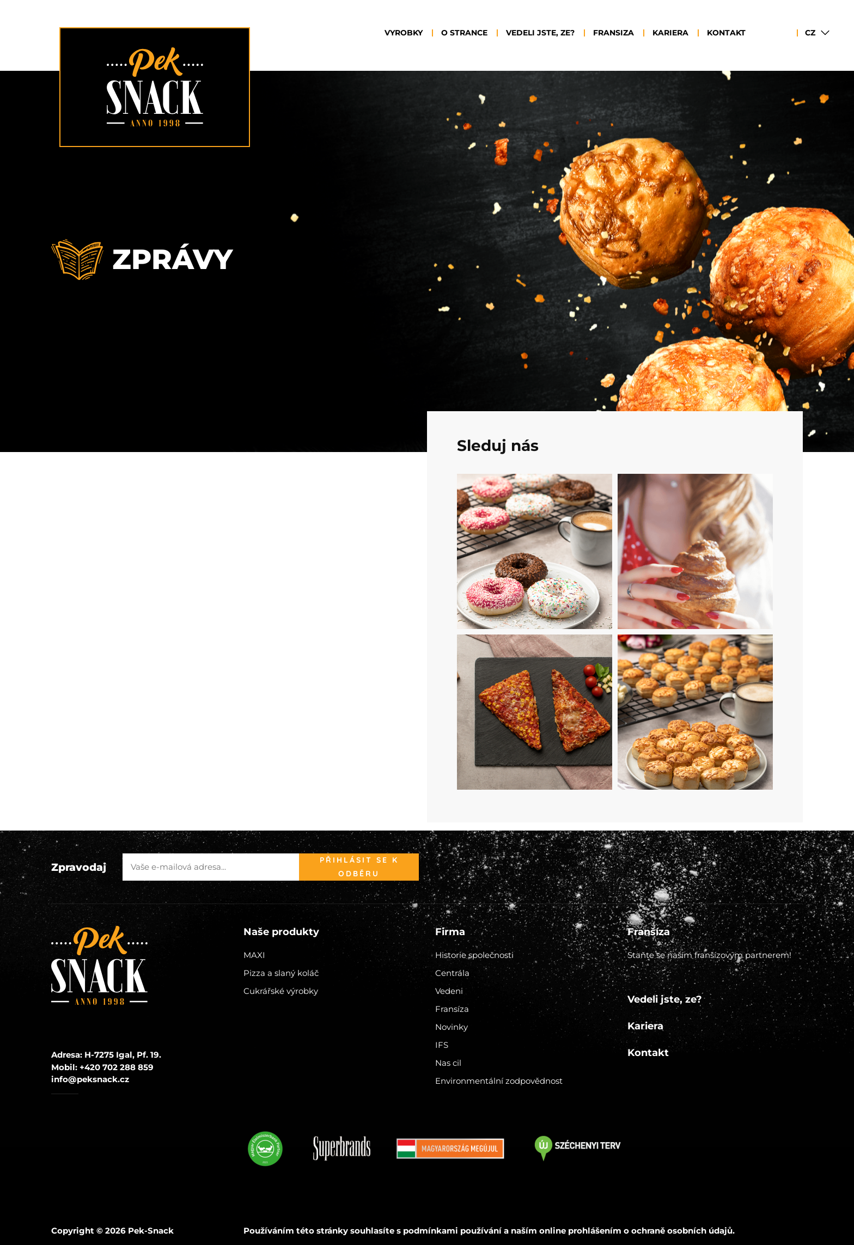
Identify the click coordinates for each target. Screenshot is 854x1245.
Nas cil (448, 1063)
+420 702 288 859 (117, 1067)
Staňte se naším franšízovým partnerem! (709, 955)
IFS (441, 1045)
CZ (810, 33)
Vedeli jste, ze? (540, 33)
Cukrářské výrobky (280, 991)
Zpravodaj (78, 867)
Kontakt (726, 33)
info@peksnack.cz (90, 1079)
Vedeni (449, 991)
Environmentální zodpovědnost (499, 1081)
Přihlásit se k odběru (359, 866)
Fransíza (452, 1009)
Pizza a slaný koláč (281, 973)
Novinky (451, 1027)
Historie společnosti (474, 955)
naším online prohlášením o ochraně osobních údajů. (623, 1230)
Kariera (670, 33)
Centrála (452, 973)
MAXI (254, 955)
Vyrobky (404, 33)
